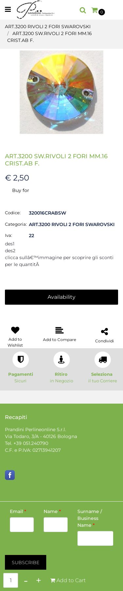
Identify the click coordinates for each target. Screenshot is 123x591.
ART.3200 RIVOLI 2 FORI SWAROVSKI (48, 26)
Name (52, 511)
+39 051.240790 (30, 443)
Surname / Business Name (89, 518)
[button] (61, 92)
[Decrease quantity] (25, 580)
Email (18, 511)
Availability (61, 297)
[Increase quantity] (38, 580)
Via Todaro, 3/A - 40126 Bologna (41, 436)
